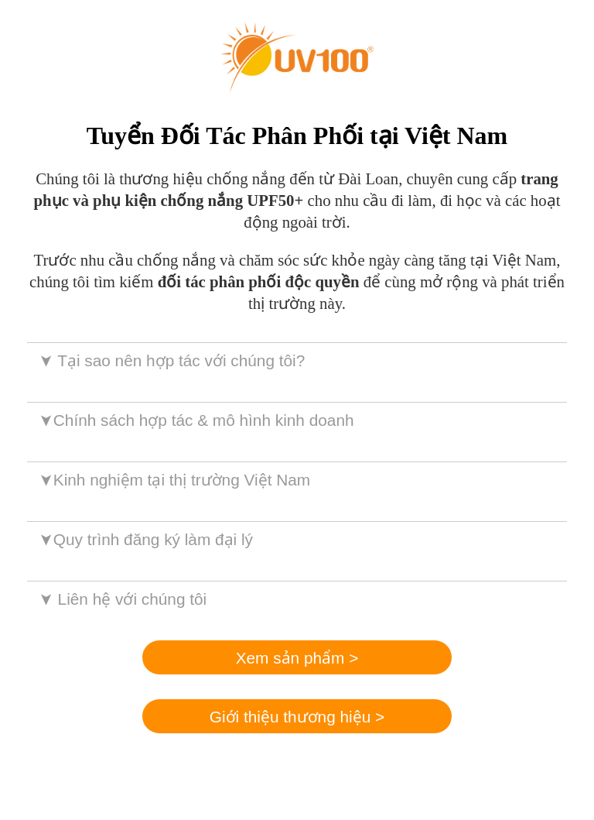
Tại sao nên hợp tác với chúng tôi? (171, 360)
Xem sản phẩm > (297, 658)
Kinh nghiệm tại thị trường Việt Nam (173, 480)
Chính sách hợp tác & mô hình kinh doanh (195, 420)
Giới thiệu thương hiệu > (297, 717)
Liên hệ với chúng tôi (122, 599)
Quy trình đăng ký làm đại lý (145, 539)
